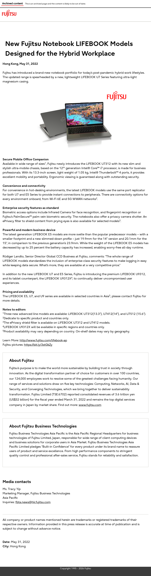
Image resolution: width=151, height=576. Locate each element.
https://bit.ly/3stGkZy (38, 345)
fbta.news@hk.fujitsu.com (33, 502)
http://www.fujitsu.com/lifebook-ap (43, 340)
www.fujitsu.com (90, 405)
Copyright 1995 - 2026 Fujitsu (75, 568)
